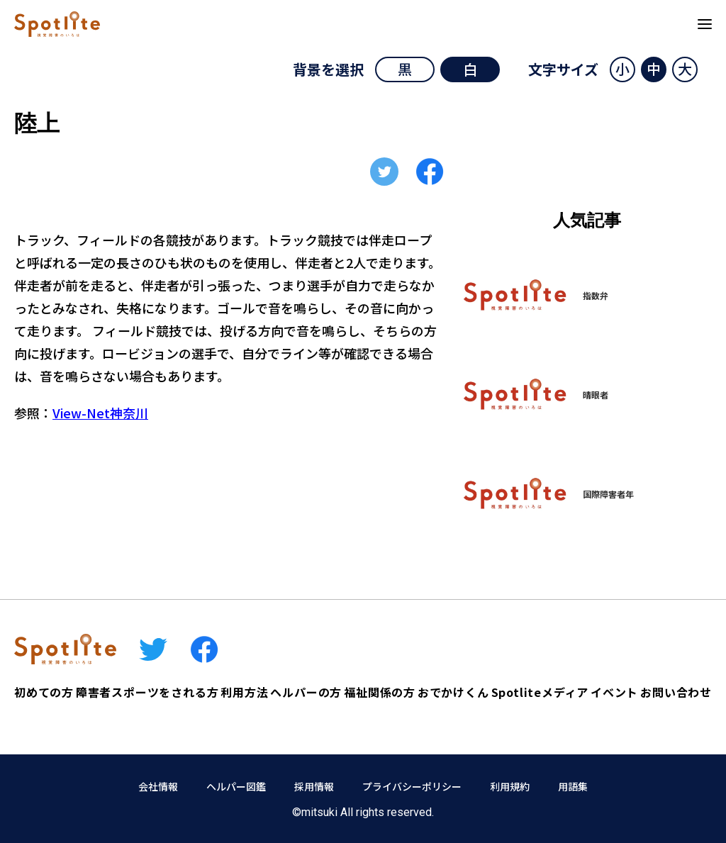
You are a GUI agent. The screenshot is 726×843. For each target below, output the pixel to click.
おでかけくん (453, 691)
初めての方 (44, 691)
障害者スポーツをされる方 (147, 691)
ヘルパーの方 (306, 691)
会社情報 (158, 786)
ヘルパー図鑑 (236, 786)
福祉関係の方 (379, 691)
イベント (614, 691)
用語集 (573, 786)
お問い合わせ (676, 691)
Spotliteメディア (540, 691)
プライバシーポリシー (412, 786)
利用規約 (510, 786)
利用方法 (244, 691)
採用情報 (314, 786)
